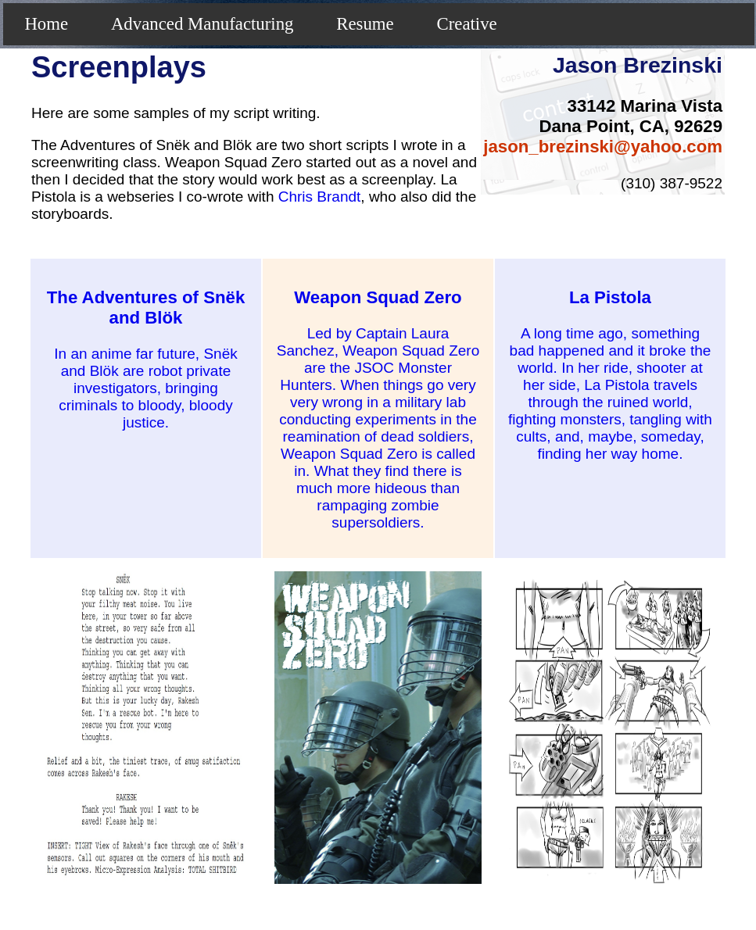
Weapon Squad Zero (377, 297)
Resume (364, 24)
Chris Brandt (319, 196)
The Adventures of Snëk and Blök (146, 307)
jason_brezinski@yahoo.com (602, 146)
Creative (467, 24)
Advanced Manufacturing (202, 24)
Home (46, 24)
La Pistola (610, 297)
